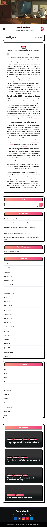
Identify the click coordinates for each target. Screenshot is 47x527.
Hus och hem (8, 382)
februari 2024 (8, 318)
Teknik (23, 47)
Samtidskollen (23, 27)
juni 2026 (7, 264)
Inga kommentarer (34, 54)
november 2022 (9, 356)
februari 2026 (8, 276)
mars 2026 (7, 272)
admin (10, 54)
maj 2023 (7, 335)
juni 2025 (7, 302)
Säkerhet (6, 394)
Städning (6, 399)
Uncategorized (8, 407)
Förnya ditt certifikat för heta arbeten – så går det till (19, 223)
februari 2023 (8, 344)
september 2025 (9, 293)
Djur (5, 369)
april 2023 (7, 339)
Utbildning (7, 411)
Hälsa (6, 378)
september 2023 (9, 327)
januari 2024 (7, 323)
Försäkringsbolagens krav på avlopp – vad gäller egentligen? (21, 219)
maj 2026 (7, 268)
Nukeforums (23, 146)
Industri (6, 386)
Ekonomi (6, 373)
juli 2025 (6, 297)
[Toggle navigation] (4, 29)
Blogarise (28, 525)
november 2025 (9, 285)
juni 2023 (7, 331)
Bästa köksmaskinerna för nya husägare (23, 50)
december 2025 (9, 280)
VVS (5, 415)
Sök (23, 199)
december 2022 (9, 352)
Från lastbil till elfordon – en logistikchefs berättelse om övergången (21, 479)
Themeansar (36, 525)
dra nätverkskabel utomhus (27, 175)
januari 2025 (7, 310)
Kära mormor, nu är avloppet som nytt (15, 233)
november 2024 (9, 314)
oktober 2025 (8, 289)
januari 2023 (7, 348)
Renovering (7, 390)
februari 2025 (8, 306)
